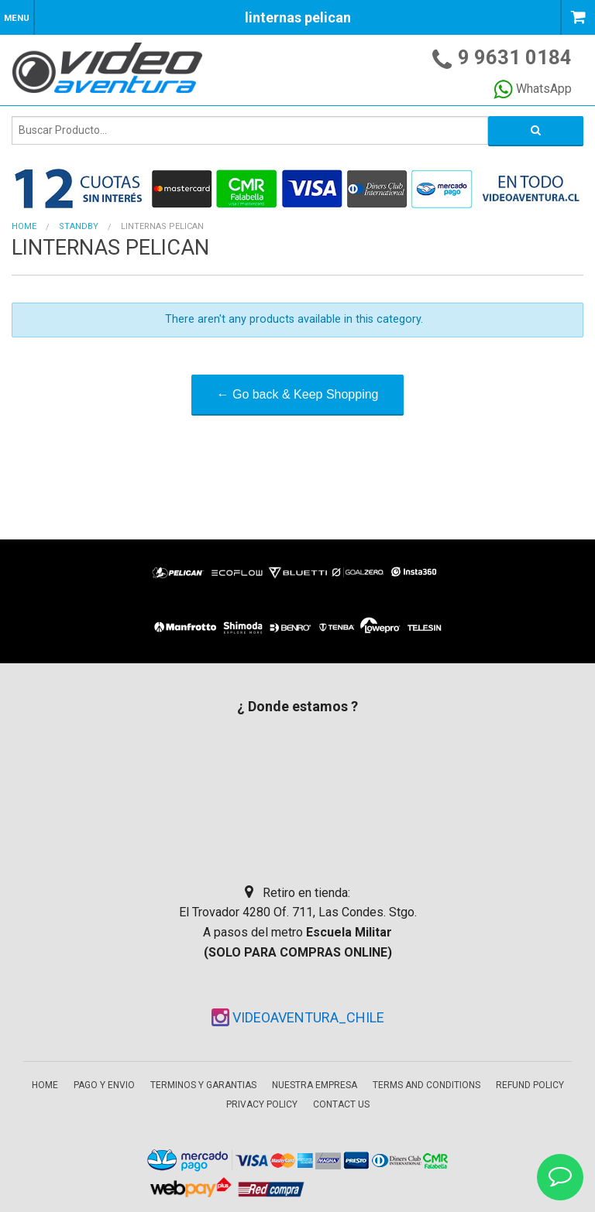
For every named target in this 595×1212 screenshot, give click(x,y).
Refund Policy (530, 1085)
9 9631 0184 (515, 57)
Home (24, 226)
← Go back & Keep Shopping (297, 394)
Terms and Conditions (426, 1085)
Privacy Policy (262, 1104)
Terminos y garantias (203, 1085)
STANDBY (78, 226)
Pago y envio (104, 1085)
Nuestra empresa (314, 1085)
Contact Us (341, 1104)
